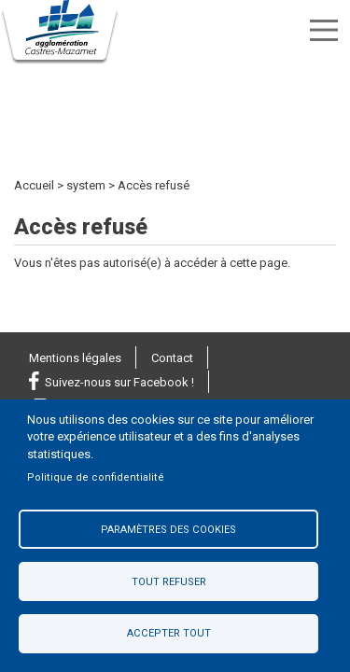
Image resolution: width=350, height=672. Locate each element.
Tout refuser (169, 582)
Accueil (34, 185)
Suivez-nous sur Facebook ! (119, 382)
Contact (172, 358)
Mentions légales (75, 358)
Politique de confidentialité (95, 477)
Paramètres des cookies (168, 530)
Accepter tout (169, 633)
